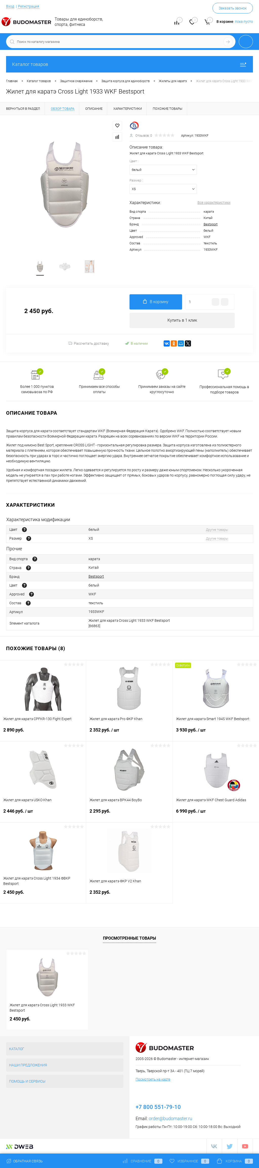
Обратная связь (24, 1161)
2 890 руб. (43, 733)
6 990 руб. (216, 814)
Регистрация (28, 6)
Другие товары (217, 530)
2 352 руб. (129, 733)
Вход (10, 6)
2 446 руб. (43, 814)
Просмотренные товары (129, 938)
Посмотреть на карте (153, 1079)
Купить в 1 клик (182, 320)
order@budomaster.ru (170, 1118)
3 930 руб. (216, 733)
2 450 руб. (43, 895)
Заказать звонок (233, 8)
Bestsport (211, 224)
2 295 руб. (129, 814)
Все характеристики (214, 202)
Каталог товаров (129, 64)
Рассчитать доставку (88, 343)
